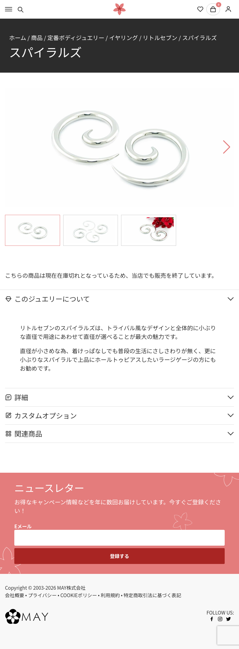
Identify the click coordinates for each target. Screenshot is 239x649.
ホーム (17, 37)
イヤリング (123, 37)
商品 (37, 37)
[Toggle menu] (8, 9)
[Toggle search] (20, 9)
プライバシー (42, 595)
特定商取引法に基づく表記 (152, 595)
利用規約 (110, 595)
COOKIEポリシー (78, 595)
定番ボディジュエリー (75, 37)
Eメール (23, 526)
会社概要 (14, 595)
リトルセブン (160, 37)
